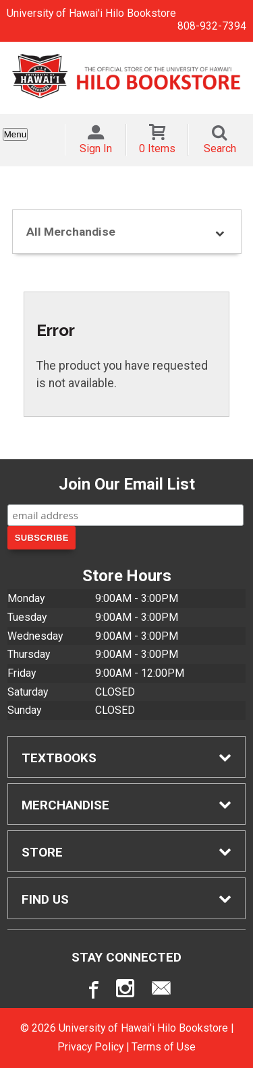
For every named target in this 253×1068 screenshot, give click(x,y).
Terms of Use (164, 1046)
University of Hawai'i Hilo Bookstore (91, 13)
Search (220, 148)
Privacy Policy (90, 1046)
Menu (15, 134)
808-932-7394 (211, 26)
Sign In (96, 148)
